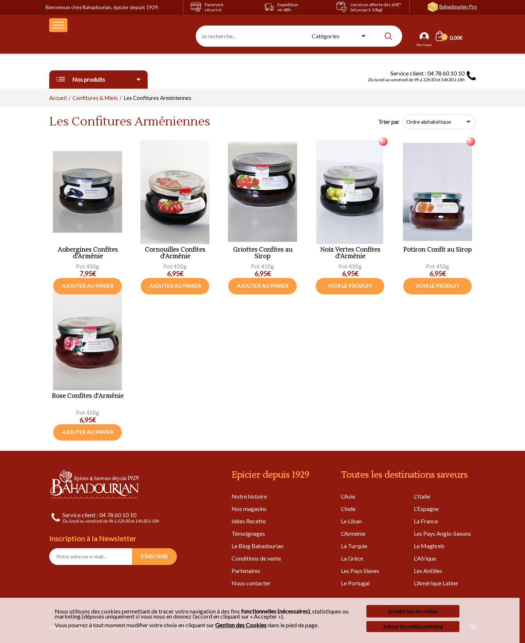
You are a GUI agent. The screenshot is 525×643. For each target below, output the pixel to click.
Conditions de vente (256, 558)
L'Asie (348, 496)
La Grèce (352, 558)
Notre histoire (249, 496)
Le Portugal (355, 583)
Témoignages (248, 533)
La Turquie (354, 545)
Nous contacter (251, 583)
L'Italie (422, 496)
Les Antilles (428, 570)
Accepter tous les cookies (413, 611)
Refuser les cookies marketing (413, 626)
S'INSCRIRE (154, 556)
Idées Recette (249, 521)
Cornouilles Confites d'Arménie (175, 253)
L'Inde (348, 508)
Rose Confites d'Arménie (88, 396)
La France (426, 521)
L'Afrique (425, 558)
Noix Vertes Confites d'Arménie (350, 253)
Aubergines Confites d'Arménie (88, 253)
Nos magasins (249, 508)
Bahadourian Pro (458, 6)
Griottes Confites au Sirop (262, 253)
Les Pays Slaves (360, 570)
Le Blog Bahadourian (257, 545)
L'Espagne (426, 508)
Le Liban (351, 521)
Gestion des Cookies (241, 625)
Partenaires (246, 570)
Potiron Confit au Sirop (437, 250)
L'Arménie (353, 533)
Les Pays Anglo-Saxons (442, 533)
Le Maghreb (429, 545)
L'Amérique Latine (436, 583)
